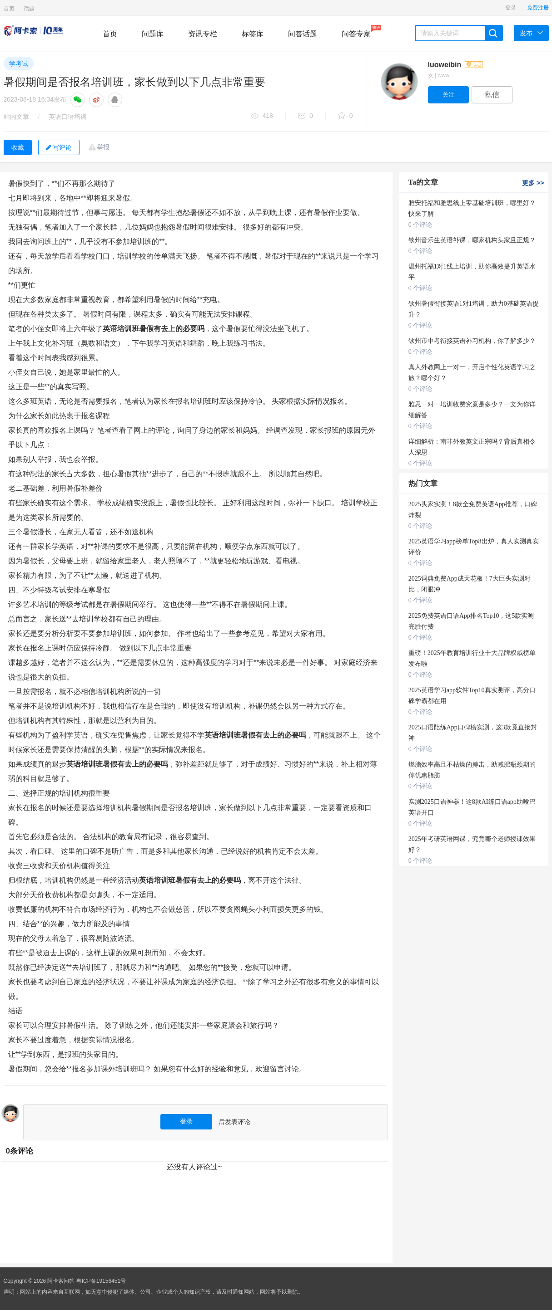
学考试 (18, 63)
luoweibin (455, 64)
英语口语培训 (68, 116)
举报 (103, 147)
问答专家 (356, 31)
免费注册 (538, 8)
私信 (492, 94)
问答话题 (302, 34)
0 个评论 (420, 224)
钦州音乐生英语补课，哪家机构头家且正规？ (472, 240)
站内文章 (16, 116)
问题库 (153, 34)
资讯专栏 (202, 34)
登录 (510, 8)
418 (262, 116)
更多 (533, 182)
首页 (9, 8)
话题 (29, 8)
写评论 (59, 147)
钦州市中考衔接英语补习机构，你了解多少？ (472, 340)
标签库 (253, 34)
